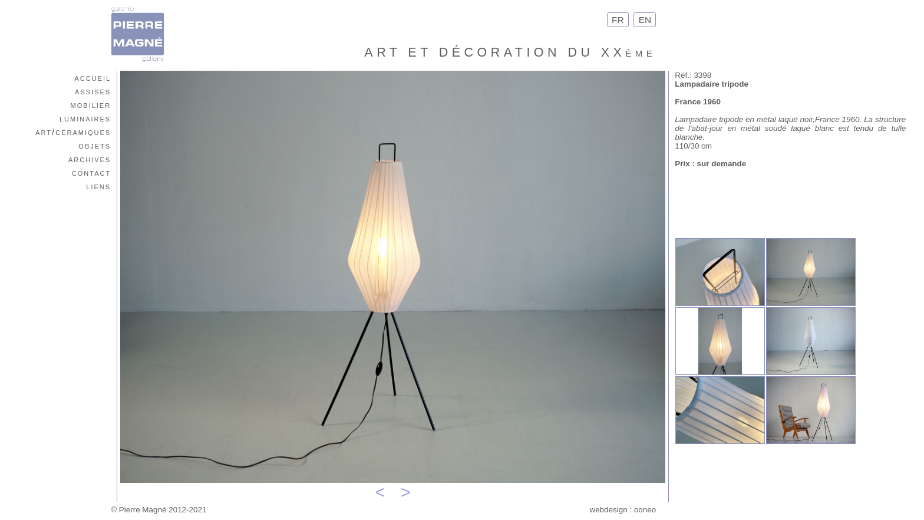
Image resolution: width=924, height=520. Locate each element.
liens (98, 186)
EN (645, 20)
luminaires (85, 118)
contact (91, 172)
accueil (92, 78)
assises (93, 91)
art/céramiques (73, 132)
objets (94, 145)
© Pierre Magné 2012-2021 (158, 509)
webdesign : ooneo (622, 509)
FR (617, 20)
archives (89, 159)
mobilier (91, 105)
